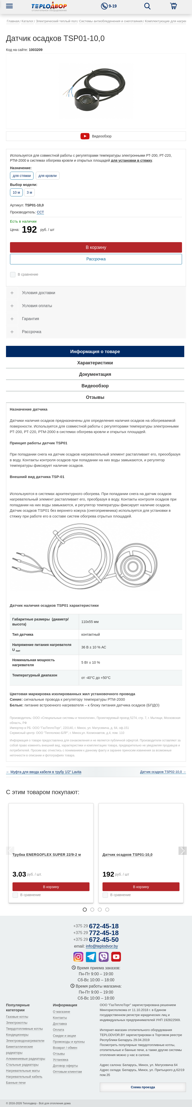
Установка (60, 1060)
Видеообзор (96, 136)
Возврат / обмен (65, 1048)
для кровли (47, 176)
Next (182, 852)
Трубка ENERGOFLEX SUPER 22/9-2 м (46, 855)
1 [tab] (84, 909)
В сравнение (28, 274)
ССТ (40, 212)
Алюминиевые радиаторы (25, 1059)
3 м (29, 192)
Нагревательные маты (23, 1071)
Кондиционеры (17, 1035)
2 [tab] (92, 909)
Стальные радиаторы (22, 1065)
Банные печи (16, 1083)
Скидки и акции (64, 1036)
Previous (10, 852)
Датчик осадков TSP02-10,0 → (163, 772)
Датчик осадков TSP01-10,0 (127, 855)
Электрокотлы (16, 1023)
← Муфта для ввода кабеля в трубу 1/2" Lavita (43, 772)
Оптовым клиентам (67, 1072)
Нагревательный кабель (24, 1077)
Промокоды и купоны (69, 1042)
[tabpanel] (51, 853)
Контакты (60, 1018)
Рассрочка (96, 259)
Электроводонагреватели (25, 1041)
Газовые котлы (17, 1017)
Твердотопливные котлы (24, 1029)
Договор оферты (65, 1066)
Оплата (58, 1030)
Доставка (60, 1024)
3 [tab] (99, 909)
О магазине (61, 1012)
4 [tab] (107, 909)
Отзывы (59, 1054)
